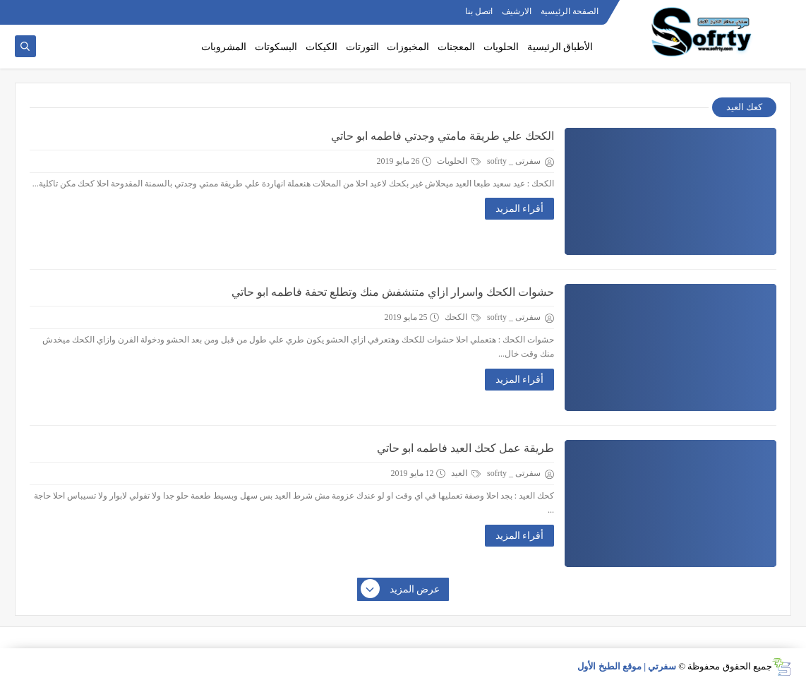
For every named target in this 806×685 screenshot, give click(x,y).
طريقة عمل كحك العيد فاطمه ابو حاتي (465, 448)
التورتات (362, 47)
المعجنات (456, 47)
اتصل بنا (479, 11)
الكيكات (321, 47)
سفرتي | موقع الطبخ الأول (626, 666)
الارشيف (516, 11)
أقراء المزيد (519, 208)
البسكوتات (276, 47)
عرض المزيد (401, 589)
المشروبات (223, 47)
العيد (466, 473)
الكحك (463, 317)
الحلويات (501, 47)
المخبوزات (408, 47)
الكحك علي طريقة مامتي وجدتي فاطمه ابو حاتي (442, 136)
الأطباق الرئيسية (560, 47)
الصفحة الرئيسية (570, 11)
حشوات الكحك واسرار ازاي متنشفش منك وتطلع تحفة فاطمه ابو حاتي (392, 292)
